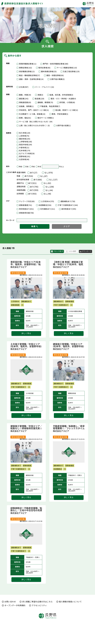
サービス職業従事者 (67, 67)
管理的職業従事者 (27, 64)
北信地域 (24, 159)
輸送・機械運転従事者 (29, 75)
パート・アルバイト (44, 87)
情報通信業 (25, 102)
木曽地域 (24, 148)
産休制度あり (68, 209)
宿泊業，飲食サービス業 (66, 110)
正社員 (23, 87)
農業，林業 (25, 95)
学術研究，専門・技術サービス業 (34, 110)
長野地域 (24, 156)
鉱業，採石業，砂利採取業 (61, 95)
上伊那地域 (25, 142)
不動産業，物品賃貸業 (50, 106)
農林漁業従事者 (49, 71)
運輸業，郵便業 (45, 102)
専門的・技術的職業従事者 (55, 64)
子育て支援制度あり (68, 205)
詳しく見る (26, 333)
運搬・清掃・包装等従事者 (31, 79)
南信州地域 (25, 145)
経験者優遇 (25, 205)
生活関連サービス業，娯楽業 (32, 114)
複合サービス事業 (45, 118)
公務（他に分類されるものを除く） (34, 125)
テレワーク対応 (27, 201)
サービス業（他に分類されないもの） (35, 121)
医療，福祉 (25, 118)
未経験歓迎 (44, 205)
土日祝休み (47, 201)
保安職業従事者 (27, 71)
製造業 (39, 98)
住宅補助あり (47, 209)
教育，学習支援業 (60, 114)
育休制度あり (26, 209)
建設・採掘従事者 (55, 75)
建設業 (23, 98)
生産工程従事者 (71, 71)
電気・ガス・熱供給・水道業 (63, 98)
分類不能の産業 (63, 125)
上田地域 (24, 136)
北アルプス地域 (27, 154)
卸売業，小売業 (67, 102)
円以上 (61, 166)
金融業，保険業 (26, 106)
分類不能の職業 (57, 79)
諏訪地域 (24, 139)
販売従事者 (44, 67)
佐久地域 (24, 133)
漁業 (40, 95)
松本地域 (24, 151)
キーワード (10, 220)
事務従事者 (25, 67)
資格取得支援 (26, 213)
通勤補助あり (67, 201)
